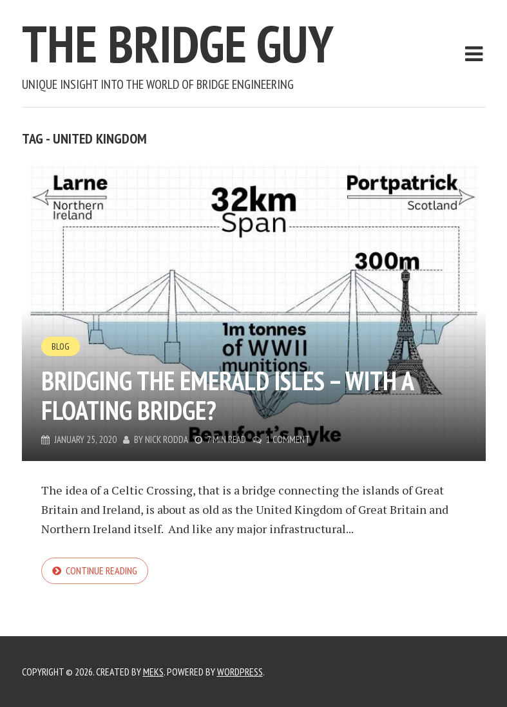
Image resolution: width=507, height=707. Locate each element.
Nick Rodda (166, 439)
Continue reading (101, 570)
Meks (153, 671)
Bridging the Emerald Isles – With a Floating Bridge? (227, 395)
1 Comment (288, 439)
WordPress (240, 671)
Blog (61, 346)
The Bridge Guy (178, 43)
